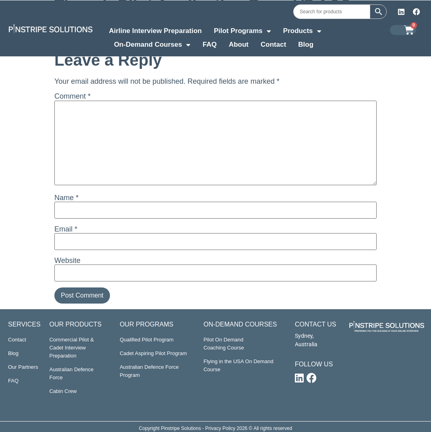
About (239, 44)
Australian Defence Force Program (149, 371)
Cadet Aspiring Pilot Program (153, 353)
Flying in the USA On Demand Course (238, 365)
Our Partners (23, 367)
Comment (72, 96)
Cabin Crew (63, 391)
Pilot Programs (242, 32)
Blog (305, 44)
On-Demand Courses (152, 45)
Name (66, 197)
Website (67, 260)
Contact (273, 44)
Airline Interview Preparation (155, 31)
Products (302, 32)
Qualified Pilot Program (147, 340)
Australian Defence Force (71, 373)
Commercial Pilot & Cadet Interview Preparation (71, 348)
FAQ (210, 44)
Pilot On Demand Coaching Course (223, 344)
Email (65, 229)
